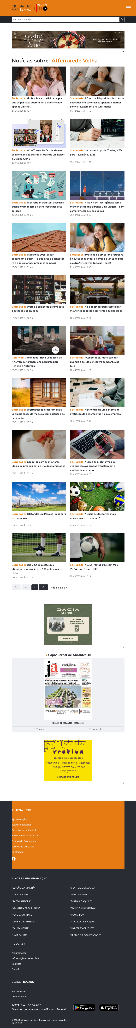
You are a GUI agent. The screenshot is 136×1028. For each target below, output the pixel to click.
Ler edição (96, 729)
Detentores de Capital (24, 830)
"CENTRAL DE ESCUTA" (82, 887)
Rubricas (16, 963)
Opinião (16, 969)
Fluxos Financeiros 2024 (25, 835)
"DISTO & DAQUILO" (81, 901)
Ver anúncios (19, 991)
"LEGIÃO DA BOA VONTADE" (85, 935)
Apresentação (19, 819)
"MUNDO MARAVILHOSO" (26, 907)
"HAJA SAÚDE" (19, 935)
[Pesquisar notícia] (65, 19)
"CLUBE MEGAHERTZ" (23, 921)
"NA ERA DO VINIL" (22, 914)
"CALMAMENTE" (21, 928)
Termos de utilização (23, 846)
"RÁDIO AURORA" (21, 901)
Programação (19, 952)
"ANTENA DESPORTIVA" (83, 907)
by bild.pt (17, 1022)
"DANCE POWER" (79, 894)
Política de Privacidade (24, 841)
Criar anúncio (19, 996)
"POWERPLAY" (78, 914)
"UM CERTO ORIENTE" (82, 928)
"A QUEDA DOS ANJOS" (82, 921)
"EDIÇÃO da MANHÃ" (23, 887)
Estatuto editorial (21, 824)
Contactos (17, 851)
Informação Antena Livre (25, 958)
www (40, 729)
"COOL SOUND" (20, 894)
